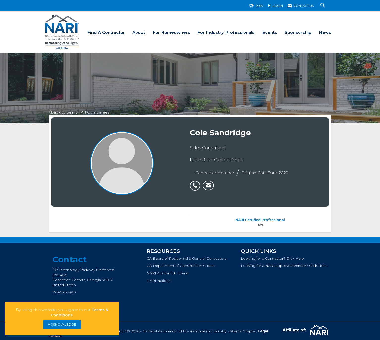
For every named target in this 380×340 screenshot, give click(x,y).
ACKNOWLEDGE (62, 324)
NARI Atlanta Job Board (167, 273)
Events (269, 32)
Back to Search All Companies (79, 112)
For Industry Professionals (226, 32)
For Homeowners (171, 32)
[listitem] (196, 183)
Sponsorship (298, 32)
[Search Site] (323, 6)
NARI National (159, 280)
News (325, 32)
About (138, 32)
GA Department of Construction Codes (180, 265)
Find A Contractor (106, 32)
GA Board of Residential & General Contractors (186, 258)
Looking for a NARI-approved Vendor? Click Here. (284, 265)
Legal (263, 331)
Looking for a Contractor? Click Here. (273, 258)
